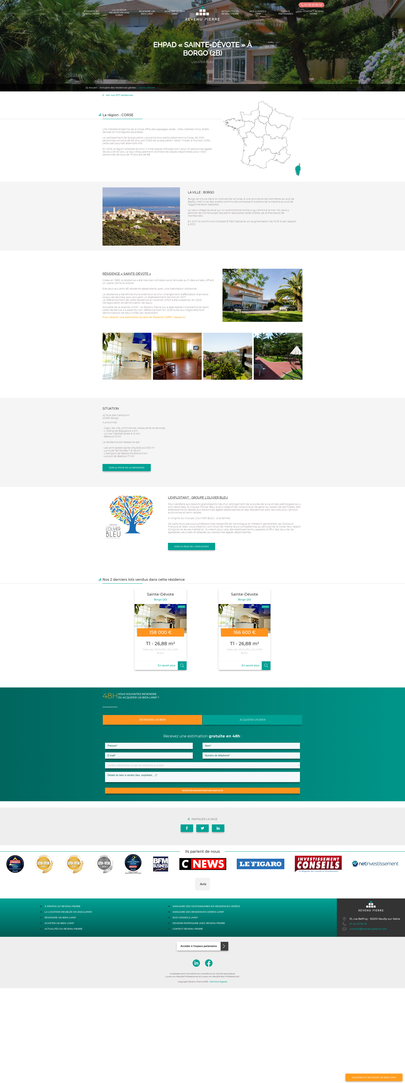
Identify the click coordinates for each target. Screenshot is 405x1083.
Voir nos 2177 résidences (117, 95)
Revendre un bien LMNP (147, 12)
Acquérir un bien (252, 719)
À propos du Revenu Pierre (91, 12)
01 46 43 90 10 (311, 4)
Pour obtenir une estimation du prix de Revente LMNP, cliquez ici (143, 317)
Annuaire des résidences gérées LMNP (198, 912)
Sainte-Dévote (147, 87)
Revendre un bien (152, 719)
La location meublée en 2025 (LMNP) (119, 12)
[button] (195, 893)
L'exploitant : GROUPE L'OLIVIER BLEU (198, 497)
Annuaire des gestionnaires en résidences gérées (206, 906)
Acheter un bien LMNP (175, 12)
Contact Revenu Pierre (313, 12)
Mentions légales (218, 981)
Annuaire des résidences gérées (118, 87)
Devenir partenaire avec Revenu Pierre (198, 923)
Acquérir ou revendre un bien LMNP (374, 1077)
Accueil (91, 87)
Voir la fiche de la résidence (127, 467)
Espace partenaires (285, 12)
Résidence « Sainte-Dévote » (126, 274)
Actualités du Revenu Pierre (230, 12)
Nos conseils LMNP (258, 12)
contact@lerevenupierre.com (364, 929)
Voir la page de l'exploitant (191, 546)
